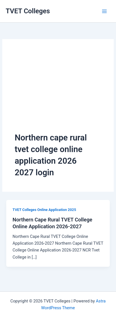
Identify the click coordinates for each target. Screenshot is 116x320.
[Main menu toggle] (104, 11)
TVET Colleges (28, 11)
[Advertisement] (58, 91)
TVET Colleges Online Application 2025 (44, 210)
